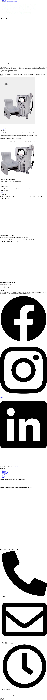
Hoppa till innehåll (3, 0)
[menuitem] (2, 1)
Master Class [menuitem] (12, 1)
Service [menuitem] (15, 1)
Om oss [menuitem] (9, 1)
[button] (23, 76)
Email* (1, 698)
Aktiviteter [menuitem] (17, 1)
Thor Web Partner (18, 466)
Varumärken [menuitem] (6, 1)
